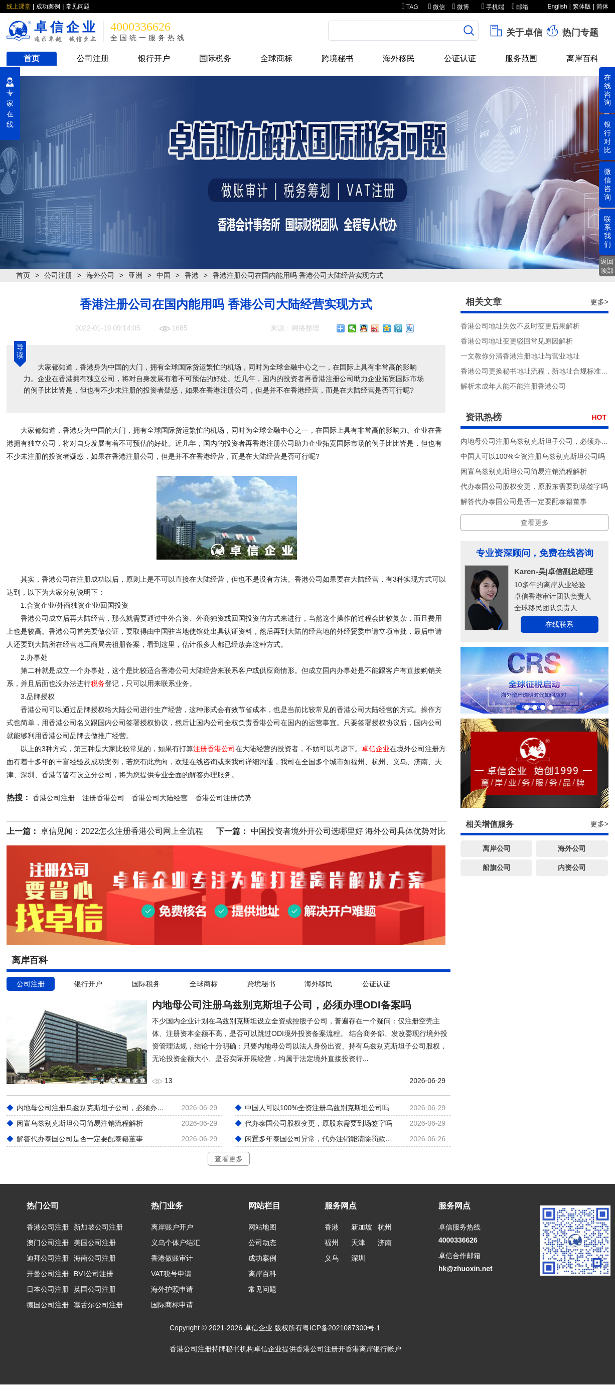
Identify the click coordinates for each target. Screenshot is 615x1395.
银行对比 (607, 136)
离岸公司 (497, 848)
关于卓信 (515, 30)
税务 (98, 683)
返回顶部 (606, 266)
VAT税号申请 (171, 1274)
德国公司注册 (48, 1305)
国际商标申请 (172, 1305)
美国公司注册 (95, 1243)
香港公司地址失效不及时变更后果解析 (520, 326)
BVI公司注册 (93, 1274)
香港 (192, 275)
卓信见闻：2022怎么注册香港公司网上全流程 (122, 831)
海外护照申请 (172, 1289)
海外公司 (100, 275)
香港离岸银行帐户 (373, 1349)
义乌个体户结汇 (175, 1243)
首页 (32, 58)
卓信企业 (376, 749)
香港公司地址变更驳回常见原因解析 (516, 341)
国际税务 (215, 58)
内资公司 (572, 867)
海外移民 (399, 58)
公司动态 (262, 1243)
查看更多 (229, 1159)
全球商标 (276, 58)
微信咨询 (607, 184)
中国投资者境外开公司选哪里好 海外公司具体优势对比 (348, 831)
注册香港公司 (214, 749)
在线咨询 (607, 89)
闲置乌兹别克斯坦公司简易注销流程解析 (523, 471)
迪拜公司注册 (48, 1258)
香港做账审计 (172, 1258)
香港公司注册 (48, 1227)
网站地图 (262, 1227)
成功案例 (48, 6)
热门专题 (571, 30)
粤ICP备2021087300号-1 (341, 1328)
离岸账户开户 (172, 1227)
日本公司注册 (48, 1289)
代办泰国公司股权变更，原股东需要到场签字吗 (534, 486)
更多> (599, 302)
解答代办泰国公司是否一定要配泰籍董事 (523, 501)
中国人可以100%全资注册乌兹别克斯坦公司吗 (532, 456)
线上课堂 (19, 6)
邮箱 (520, 7)
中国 (164, 275)
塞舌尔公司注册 (98, 1305)
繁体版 (582, 6)
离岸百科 (582, 58)
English (557, 6)
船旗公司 (497, 867)
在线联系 (559, 624)
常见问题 (78, 6)
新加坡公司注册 (98, 1227)
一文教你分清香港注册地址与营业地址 (520, 356)
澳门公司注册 (48, 1243)
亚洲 (135, 275)
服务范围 (521, 58)
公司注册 (93, 58)
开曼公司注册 (48, 1274)
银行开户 (154, 58)
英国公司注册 (95, 1289)
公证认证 (460, 58)
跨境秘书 (338, 58)
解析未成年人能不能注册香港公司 (513, 386)
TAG (410, 7)
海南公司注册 (95, 1258)
